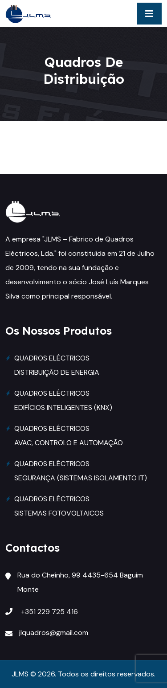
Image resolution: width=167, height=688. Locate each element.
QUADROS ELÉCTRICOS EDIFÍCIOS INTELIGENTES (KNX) (63, 400)
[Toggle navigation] (149, 14)
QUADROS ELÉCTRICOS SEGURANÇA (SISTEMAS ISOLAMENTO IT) (80, 471)
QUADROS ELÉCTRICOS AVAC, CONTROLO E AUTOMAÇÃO (68, 435)
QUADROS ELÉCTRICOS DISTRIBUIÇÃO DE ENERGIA (56, 365)
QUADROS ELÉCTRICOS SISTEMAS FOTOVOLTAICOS (59, 506)
